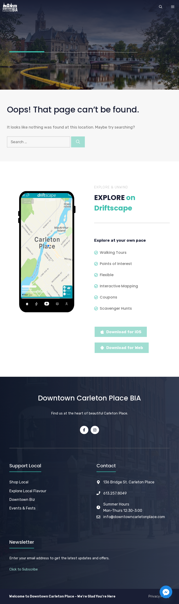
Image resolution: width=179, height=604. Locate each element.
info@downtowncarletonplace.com (134, 517)
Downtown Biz (22, 499)
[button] (161, 7)
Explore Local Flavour (27, 491)
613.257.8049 (115, 493)
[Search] (78, 142)
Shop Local (18, 482)
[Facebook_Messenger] (166, 592)
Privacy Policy (159, 596)
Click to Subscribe (23, 569)
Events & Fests (22, 508)
